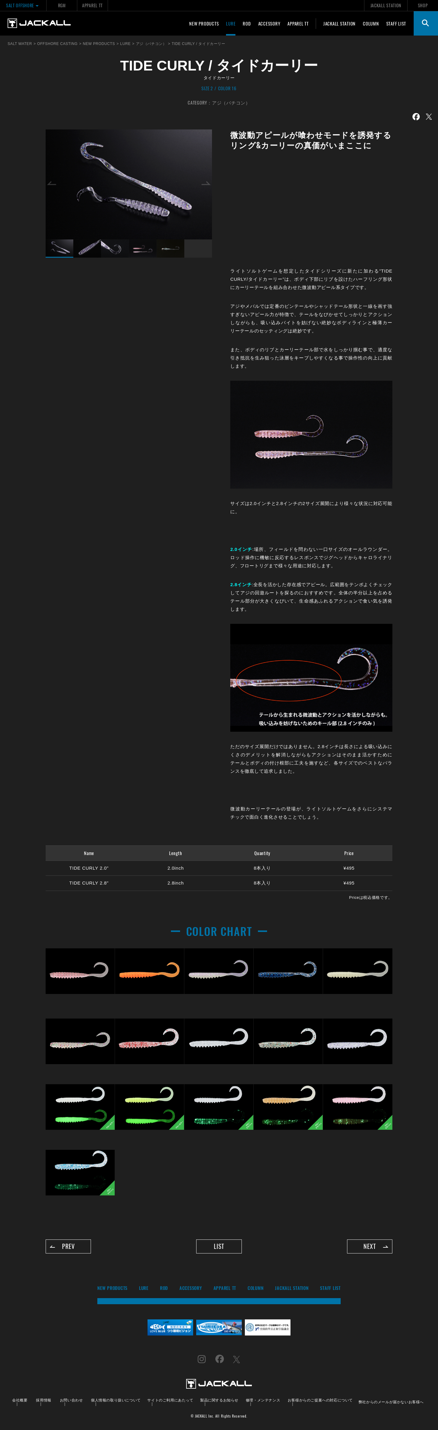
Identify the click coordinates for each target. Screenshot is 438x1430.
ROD (247, 23)
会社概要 (19, 1400)
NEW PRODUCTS (204, 23)
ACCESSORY (269, 23)
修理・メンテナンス (263, 1400)
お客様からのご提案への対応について (320, 1400)
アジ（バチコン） (231, 102)
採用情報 (43, 1400)
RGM (62, 5)
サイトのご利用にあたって (170, 1400)
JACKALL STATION (385, 5)
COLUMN (371, 23)
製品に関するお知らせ (219, 1400)
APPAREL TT (92, 5)
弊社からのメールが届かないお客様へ (391, 1401)
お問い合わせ (71, 1400)
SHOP (423, 5)
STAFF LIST (396, 23)
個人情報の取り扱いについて (116, 1400)
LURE (230, 23)
